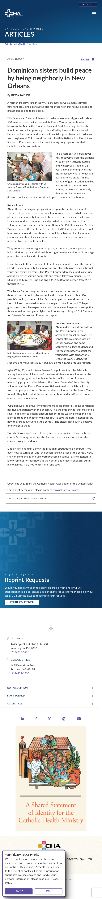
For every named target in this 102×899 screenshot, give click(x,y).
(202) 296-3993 (20, 652)
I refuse (48, 891)
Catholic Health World (15, 44)
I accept (19, 891)
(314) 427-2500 (20, 673)
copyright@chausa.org (65, 490)
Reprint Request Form (21, 602)
